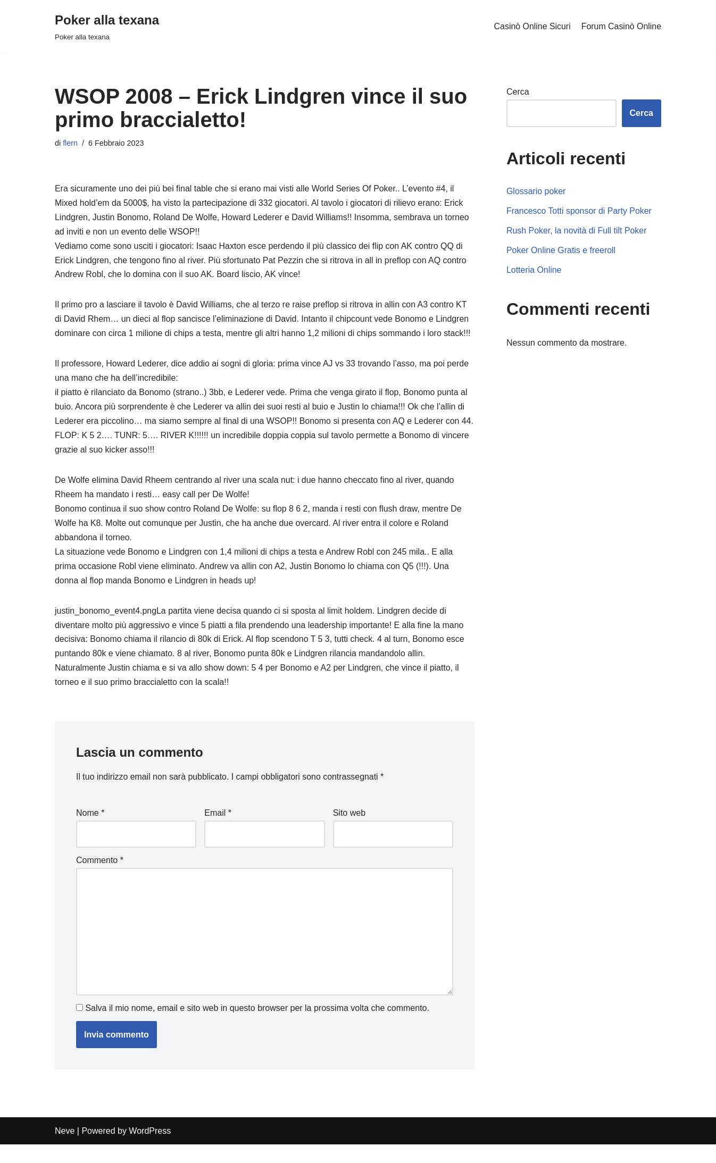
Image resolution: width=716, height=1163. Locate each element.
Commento (99, 878)
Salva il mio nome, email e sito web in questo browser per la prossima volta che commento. (257, 1026)
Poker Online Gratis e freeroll (561, 250)
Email (217, 831)
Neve (64, 1149)
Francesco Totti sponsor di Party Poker (579, 211)
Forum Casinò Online (621, 26)
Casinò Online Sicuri (531, 26)
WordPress (150, 1149)
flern (70, 143)
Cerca (517, 91)
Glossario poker (536, 191)
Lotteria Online (534, 270)
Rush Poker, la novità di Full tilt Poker (576, 231)
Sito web (349, 831)
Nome (90, 831)
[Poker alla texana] (107, 26)
